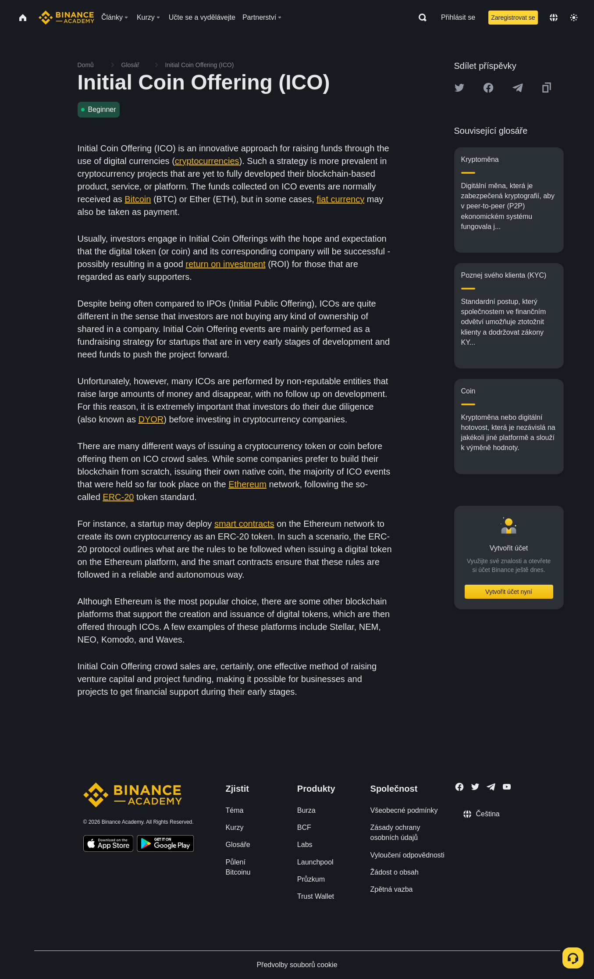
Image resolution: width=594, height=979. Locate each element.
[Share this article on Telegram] (517, 87)
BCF (304, 827)
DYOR (151, 419)
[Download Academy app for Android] (165, 844)
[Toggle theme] (573, 17)
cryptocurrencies (207, 161)
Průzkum (311, 879)
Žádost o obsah (394, 872)
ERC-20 (118, 497)
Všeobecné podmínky (404, 810)
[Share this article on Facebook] (488, 87)
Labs (305, 844)
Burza (306, 810)
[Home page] (66, 18)
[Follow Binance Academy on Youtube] (506, 787)
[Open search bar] (420, 17)
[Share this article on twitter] (459, 87)
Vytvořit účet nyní (508, 591)
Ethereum (247, 484)
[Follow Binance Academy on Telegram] (491, 787)
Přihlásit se (458, 17)
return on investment (225, 264)
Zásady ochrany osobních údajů (395, 832)
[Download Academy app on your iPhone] (108, 844)
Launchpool (315, 862)
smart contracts (244, 524)
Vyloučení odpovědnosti (407, 855)
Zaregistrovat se (513, 17)
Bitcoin (137, 199)
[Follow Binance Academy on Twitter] (475, 786)
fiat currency (340, 199)
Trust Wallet (315, 896)
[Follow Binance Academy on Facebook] (459, 786)
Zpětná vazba (391, 889)
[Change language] (553, 17)
